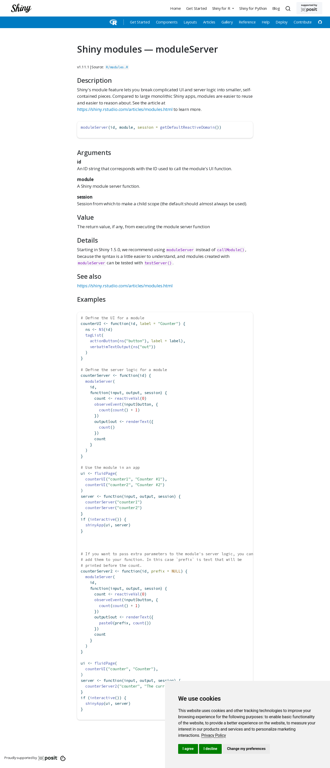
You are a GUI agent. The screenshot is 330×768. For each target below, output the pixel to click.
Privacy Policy (213, 735)
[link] (213, 735)
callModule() (230, 249)
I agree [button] (188, 749)
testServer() (158, 262)
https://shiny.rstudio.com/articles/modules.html (125, 109)
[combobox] (289, 8)
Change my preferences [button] (246, 749)
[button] (223, 8)
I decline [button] (210, 749)
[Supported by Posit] (309, 8)
